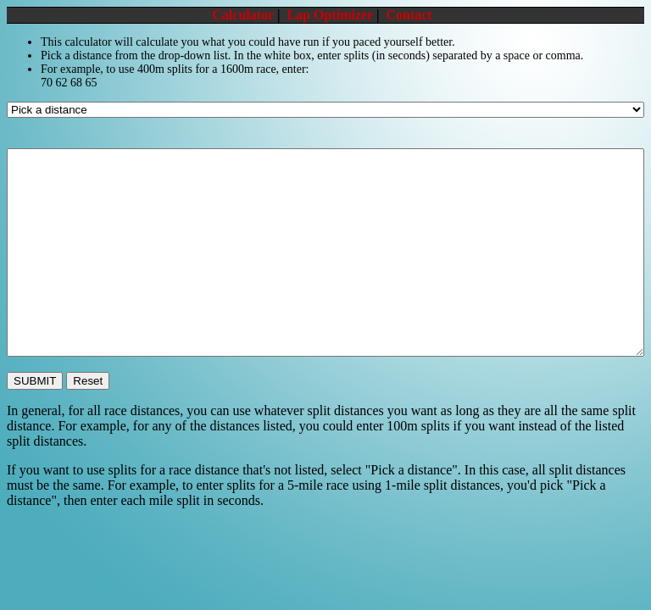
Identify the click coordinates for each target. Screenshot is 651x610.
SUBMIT (35, 380)
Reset (88, 380)
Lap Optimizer (329, 15)
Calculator (243, 15)
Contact (408, 15)
